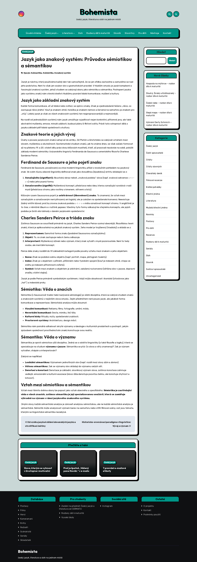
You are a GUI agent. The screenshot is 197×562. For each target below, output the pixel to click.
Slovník (117, 33)
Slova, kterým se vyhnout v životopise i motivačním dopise (38, 471)
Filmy (23, 509)
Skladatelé (25, 539)
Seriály (149, 248)
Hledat (161, 52)
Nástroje (154, 33)
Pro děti (142, 33)
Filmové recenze (154, 180)
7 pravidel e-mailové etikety (114, 469)
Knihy (23, 522)
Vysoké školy (67, 516)
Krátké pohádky (153, 187)
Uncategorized (153, 276)
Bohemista (98, 12)
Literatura (67, 33)
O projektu (148, 505)
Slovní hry (130, 33)
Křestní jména (153, 194)
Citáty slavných (154, 166)
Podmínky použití (152, 513)
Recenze (150, 235)
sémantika (37, 73)
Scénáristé (25, 530)
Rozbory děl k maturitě (98, 33)
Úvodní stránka (33, 33)
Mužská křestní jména (157, 207)
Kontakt (167, 33)
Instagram (107, 505)
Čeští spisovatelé (154, 153)
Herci (22, 513)
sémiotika (48, 73)
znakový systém (63, 73)
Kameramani (26, 518)
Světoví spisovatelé (155, 269)
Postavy (150, 221)
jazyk (27, 73)
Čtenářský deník (154, 173)
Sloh (80, 33)
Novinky (150, 214)
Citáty (149, 160)
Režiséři (24, 526)
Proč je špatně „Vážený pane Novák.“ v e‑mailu (76, 469)
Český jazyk (51, 33)
